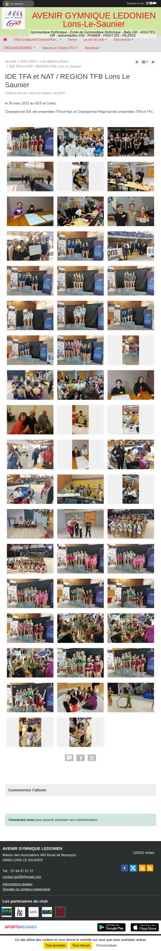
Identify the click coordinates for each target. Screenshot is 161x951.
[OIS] (7, 911)
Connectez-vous (22, 820)
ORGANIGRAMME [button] (18, 48)
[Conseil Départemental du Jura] (20, 911)
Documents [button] (122, 39)
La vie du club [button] (94, 39)
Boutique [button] (91, 48)
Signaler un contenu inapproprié (26, 889)
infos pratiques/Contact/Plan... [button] (36, 39)
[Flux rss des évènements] (150, 868)
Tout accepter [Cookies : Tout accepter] (55, 945)
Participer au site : (141, 3)
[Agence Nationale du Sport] (34, 911)
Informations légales (17, 884)
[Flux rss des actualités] (142, 868)
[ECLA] (47, 911)
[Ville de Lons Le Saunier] (60, 911)
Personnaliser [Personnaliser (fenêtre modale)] (106, 945)
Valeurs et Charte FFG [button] (59, 48)
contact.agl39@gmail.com (22, 877)
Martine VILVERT (53, 93)
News (72, 39)
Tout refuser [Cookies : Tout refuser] (81, 945)
